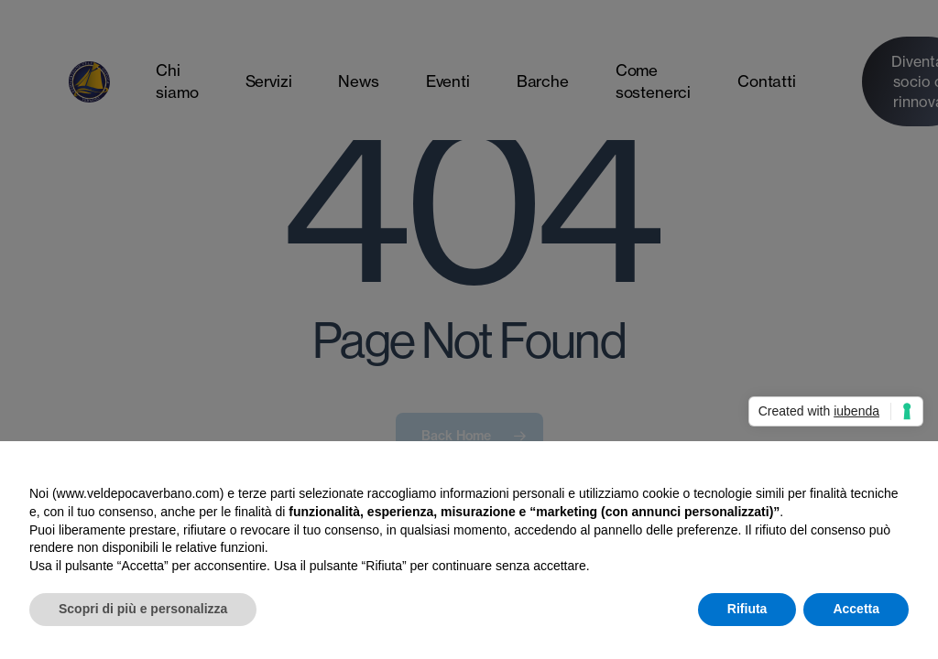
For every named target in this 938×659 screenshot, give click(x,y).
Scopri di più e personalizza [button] (143, 608)
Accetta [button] (856, 608)
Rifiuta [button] (747, 608)
